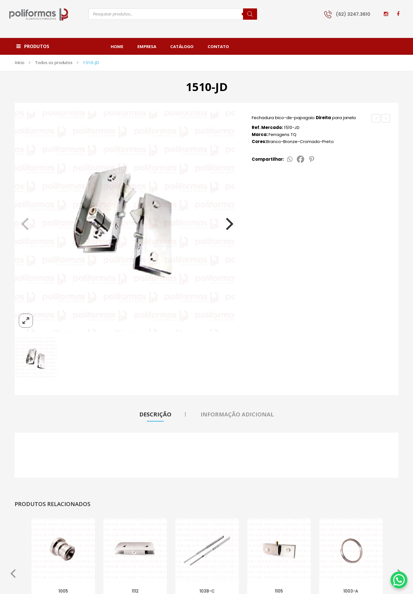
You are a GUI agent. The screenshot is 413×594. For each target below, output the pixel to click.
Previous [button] (13, 574)
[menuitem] (120, 46)
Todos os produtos (53, 62)
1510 (376, 118)
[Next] (226, 221)
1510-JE (387, 119)
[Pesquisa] (250, 14)
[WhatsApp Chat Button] (399, 580)
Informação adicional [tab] (237, 414)
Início (19, 62)
